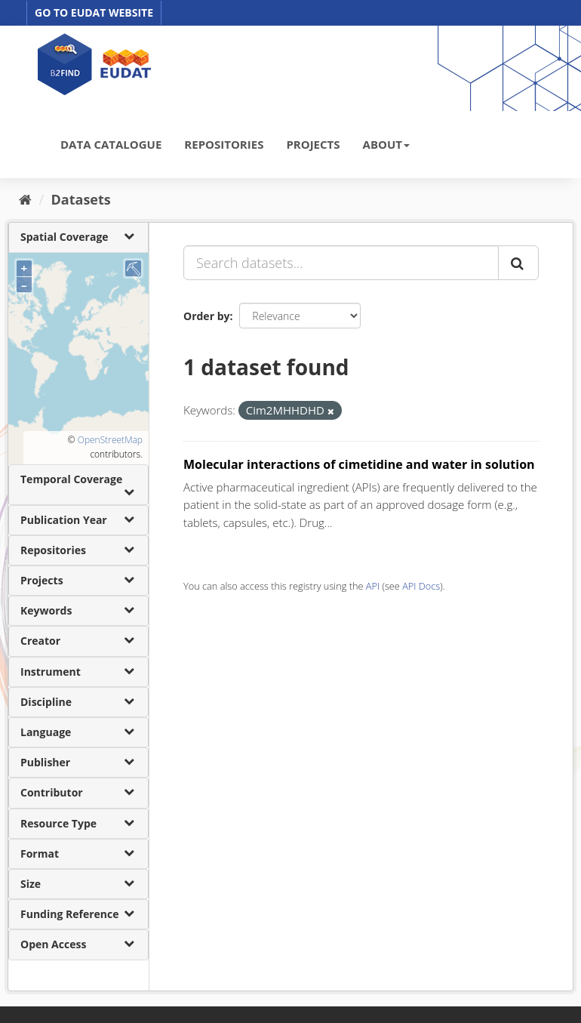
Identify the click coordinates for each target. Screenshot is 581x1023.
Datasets (81, 199)
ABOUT (386, 144)
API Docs (421, 586)
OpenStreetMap (110, 439)
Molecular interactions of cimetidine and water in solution (359, 464)
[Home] (25, 199)
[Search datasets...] (341, 262)
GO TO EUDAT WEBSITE (94, 12)
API (373, 586)
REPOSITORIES (223, 144)
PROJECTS (313, 144)
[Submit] (518, 262)
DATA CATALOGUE (110, 144)
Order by (206, 316)
